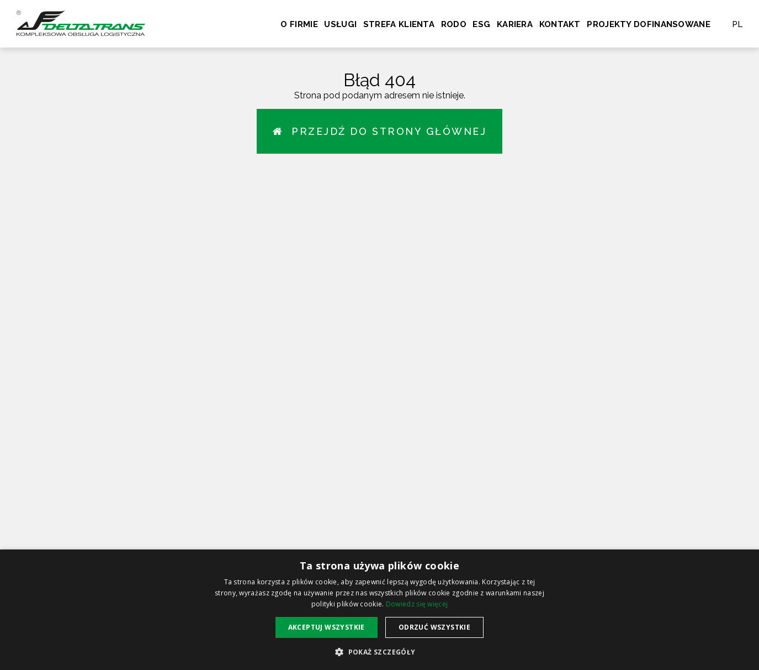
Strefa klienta (398, 24)
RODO (453, 24)
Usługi (340, 24)
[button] (379, 651)
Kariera (515, 24)
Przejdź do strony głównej (380, 131)
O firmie (298, 24)
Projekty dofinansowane (648, 24)
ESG (481, 24)
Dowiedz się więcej (417, 604)
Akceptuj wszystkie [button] (326, 627)
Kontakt (560, 24)
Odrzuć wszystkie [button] (434, 627)
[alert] (379, 609)
